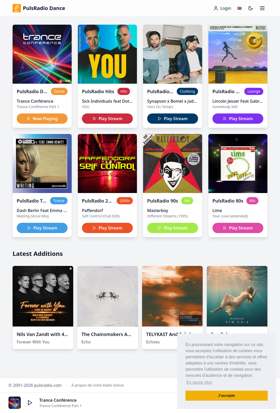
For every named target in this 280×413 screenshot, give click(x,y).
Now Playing (42, 118)
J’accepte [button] (226, 395)
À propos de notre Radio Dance (97, 385)
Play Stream (107, 118)
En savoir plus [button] (199, 382)
